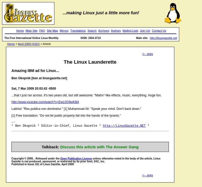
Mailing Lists (130, 30)
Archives (103, 30)
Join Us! (145, 30)
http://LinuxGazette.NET (124, 127)
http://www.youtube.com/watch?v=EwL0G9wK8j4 (45, 102)
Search (92, 30)
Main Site (32, 30)
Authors (116, 30)
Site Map (52, 30)
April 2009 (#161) (29, 43)
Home (20, 30)
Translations (78, 30)
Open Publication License (76, 160)
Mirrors (64, 30)
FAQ (42, 30)
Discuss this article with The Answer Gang (99, 148)
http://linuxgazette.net (163, 37)
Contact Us (159, 30)
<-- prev (147, 54)
